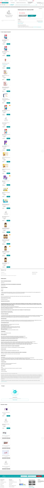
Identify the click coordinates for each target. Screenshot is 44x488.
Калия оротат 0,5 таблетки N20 (5, 412)
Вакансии (1, 484)
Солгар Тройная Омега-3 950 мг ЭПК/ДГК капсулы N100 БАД (6, 240)
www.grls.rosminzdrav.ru (4, 381)
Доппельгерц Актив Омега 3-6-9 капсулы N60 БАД (6, 110)
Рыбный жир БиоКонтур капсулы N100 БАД (6, 158)
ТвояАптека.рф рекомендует (11, 4)
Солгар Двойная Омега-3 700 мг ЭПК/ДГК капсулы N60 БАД (6, 228)
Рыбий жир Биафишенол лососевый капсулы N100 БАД (6, 99)
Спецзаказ (32, 15)
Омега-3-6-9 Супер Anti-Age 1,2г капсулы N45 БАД (5, 123)
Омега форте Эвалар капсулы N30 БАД (5, 76)
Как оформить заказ (6, 0)
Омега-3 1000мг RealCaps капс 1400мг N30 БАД (5, 216)
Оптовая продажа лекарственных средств (23, 0)
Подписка (23, 15)
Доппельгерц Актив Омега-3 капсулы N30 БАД (5, 40)
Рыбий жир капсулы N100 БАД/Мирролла (6, 192)
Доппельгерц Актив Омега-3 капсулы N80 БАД (5, 52)
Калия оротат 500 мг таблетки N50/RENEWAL (5, 424)
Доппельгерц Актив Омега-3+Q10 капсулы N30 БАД (6, 134)
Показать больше (15, 399)
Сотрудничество (2, 485)
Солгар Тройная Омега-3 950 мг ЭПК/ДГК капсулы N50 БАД (6, 251)
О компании (1, 0)
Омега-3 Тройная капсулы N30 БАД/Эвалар (5, 181)
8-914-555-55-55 (30, 2)
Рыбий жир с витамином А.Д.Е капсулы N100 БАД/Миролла (6, 204)
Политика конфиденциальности (12, 485)
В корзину (8, 55)
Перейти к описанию (20, 23)
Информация (16, 0)
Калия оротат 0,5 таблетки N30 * (6, 466)
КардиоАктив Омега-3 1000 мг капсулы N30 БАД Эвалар (5, 87)
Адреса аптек (11, 0)
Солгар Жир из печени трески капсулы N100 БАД (5, 263)
